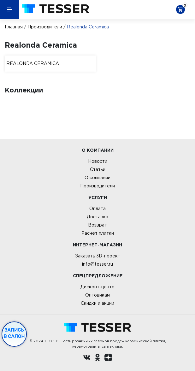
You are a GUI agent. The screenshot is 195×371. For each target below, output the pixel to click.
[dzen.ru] (108, 358)
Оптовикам (97, 294)
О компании (97, 177)
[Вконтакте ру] (87, 358)
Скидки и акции (97, 303)
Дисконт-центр (97, 286)
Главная (14, 26)
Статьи (97, 169)
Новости (97, 161)
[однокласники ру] (97, 358)
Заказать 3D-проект (97, 255)
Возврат (97, 224)
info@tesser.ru (97, 264)
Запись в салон (14, 333)
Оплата (97, 208)
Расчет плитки (97, 233)
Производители (44, 26)
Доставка (97, 216)
